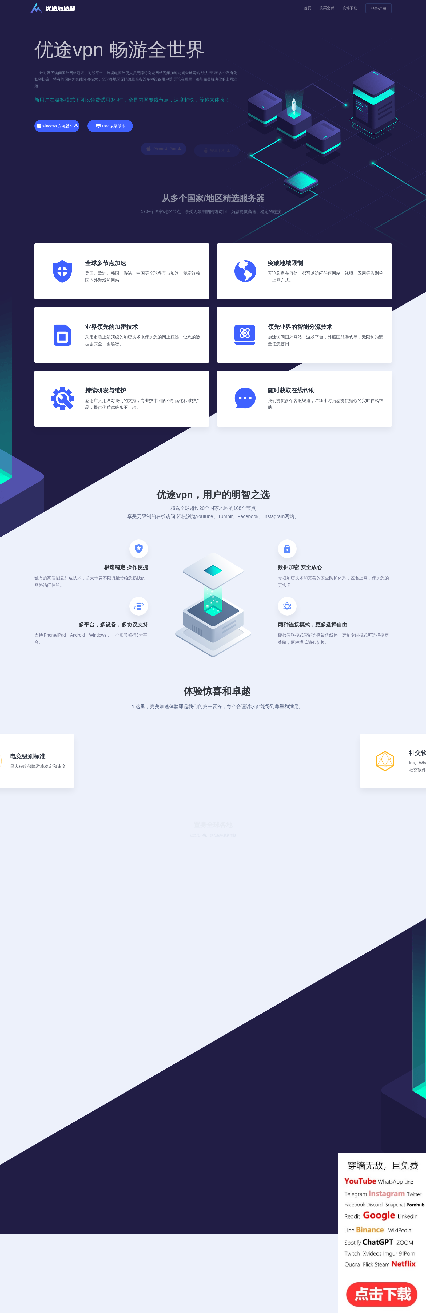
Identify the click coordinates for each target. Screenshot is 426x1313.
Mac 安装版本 (110, 148)
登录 (374, 8)
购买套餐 (326, 8)
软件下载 (349, 8)
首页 (307, 8)
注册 (382, 8)
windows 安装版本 (57, 126)
